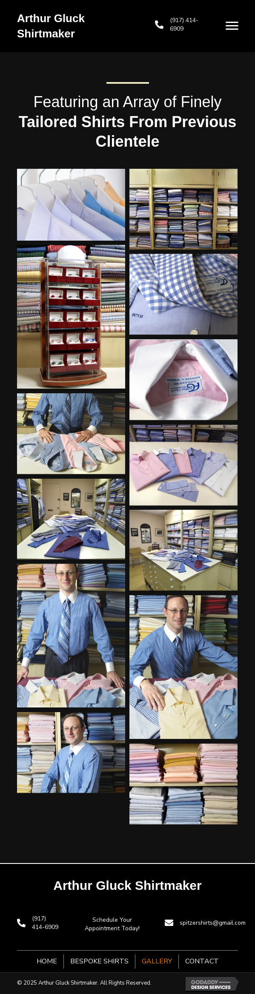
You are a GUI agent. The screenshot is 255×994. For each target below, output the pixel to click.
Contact (202, 961)
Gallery (157, 961)
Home (47, 961)
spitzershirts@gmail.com (213, 923)
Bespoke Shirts (99, 961)
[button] (232, 26)
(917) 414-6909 (45, 922)
